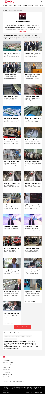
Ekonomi (24, 5)
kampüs (29, 336)
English (36, 5)
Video (12, 323)
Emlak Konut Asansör (10, 339)
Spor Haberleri (6, 369)
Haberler (5, 10)
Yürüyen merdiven (9, 336)
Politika (10, 5)
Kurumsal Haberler (7, 376)
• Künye (27, 392)
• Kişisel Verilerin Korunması (36, 392)
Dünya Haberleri (7, 372)
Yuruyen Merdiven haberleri (16, 10)
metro (18, 336)
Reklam (41, 5)
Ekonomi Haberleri (7, 374)
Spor (15, 5)
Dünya (19, 5)
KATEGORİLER (6, 360)
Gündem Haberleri (7, 365)
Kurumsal (30, 5)
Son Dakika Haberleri (8, 362)
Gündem (5, 5)
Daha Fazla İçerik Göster (22, 327)
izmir (23, 336)
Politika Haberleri (7, 367)
